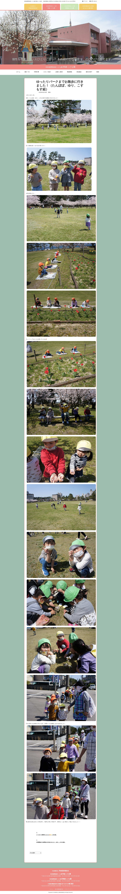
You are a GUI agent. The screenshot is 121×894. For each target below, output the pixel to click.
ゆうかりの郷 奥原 (88, 7)
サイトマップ (68, 889)
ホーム (18, 72)
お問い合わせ (93, 1)
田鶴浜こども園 (70, 7)
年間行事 (36, 72)
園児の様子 (89, 72)
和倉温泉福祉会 (33, 7)
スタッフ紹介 (47, 72)
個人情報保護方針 (59, 889)
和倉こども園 (51, 7)
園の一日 (27, 72)
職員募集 (69, 72)
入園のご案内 (59, 72)
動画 (98, 72)
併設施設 (79, 72)
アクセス (85, 1)
